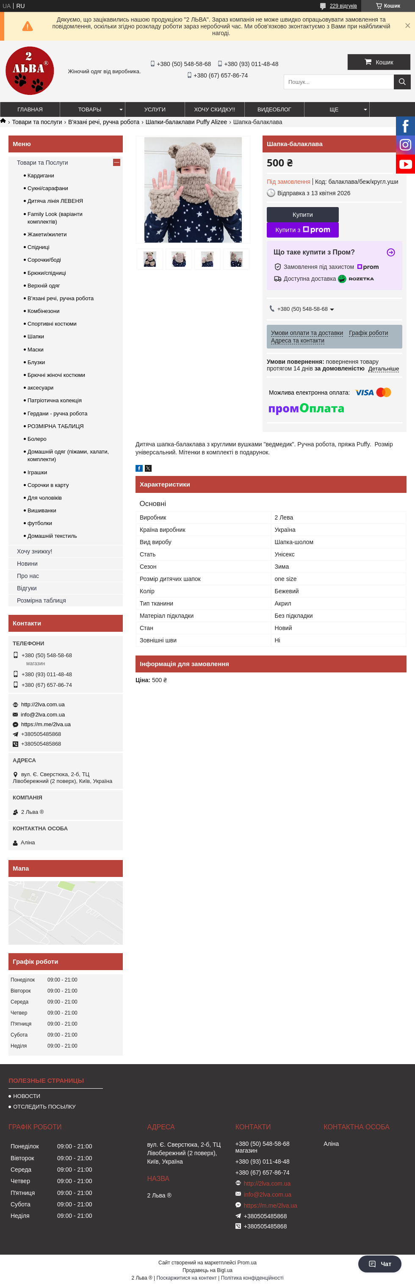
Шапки (36, 336)
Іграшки (37, 472)
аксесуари (40, 387)
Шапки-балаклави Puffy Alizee (186, 122)
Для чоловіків (45, 498)
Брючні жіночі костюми (56, 375)
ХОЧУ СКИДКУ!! (214, 109)
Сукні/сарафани (48, 188)
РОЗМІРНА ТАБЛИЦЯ (56, 426)
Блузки (36, 362)
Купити (303, 214)
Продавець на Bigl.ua (207, 1270)
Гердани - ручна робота (57, 413)
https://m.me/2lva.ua (46, 724)
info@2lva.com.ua (43, 714)
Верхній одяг (44, 285)
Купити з (302, 230)
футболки (40, 523)
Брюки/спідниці (47, 273)
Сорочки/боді (44, 260)
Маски (36, 349)
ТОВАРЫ (90, 109)
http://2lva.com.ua (43, 704)
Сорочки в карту (48, 485)
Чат (379, 1264)
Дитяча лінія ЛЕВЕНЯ (55, 201)
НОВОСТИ (26, 1096)
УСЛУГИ (155, 109)
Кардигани (41, 175)
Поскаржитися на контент (187, 1278)
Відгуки (27, 588)
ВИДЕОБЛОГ (274, 109)
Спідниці (39, 247)
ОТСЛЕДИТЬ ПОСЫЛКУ (44, 1106)
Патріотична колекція (55, 400)
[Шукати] (402, 82)
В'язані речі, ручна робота (103, 122)
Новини (27, 563)
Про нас (28, 575)
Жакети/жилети (47, 234)
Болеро (37, 439)
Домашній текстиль (52, 536)
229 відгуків (343, 6)
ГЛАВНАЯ (30, 109)
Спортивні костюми (52, 324)
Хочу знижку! (34, 551)
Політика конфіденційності (252, 1278)
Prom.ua (247, 1263)
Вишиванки (42, 510)
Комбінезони (44, 311)
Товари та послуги (37, 122)
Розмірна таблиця (41, 600)
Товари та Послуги (42, 162)
